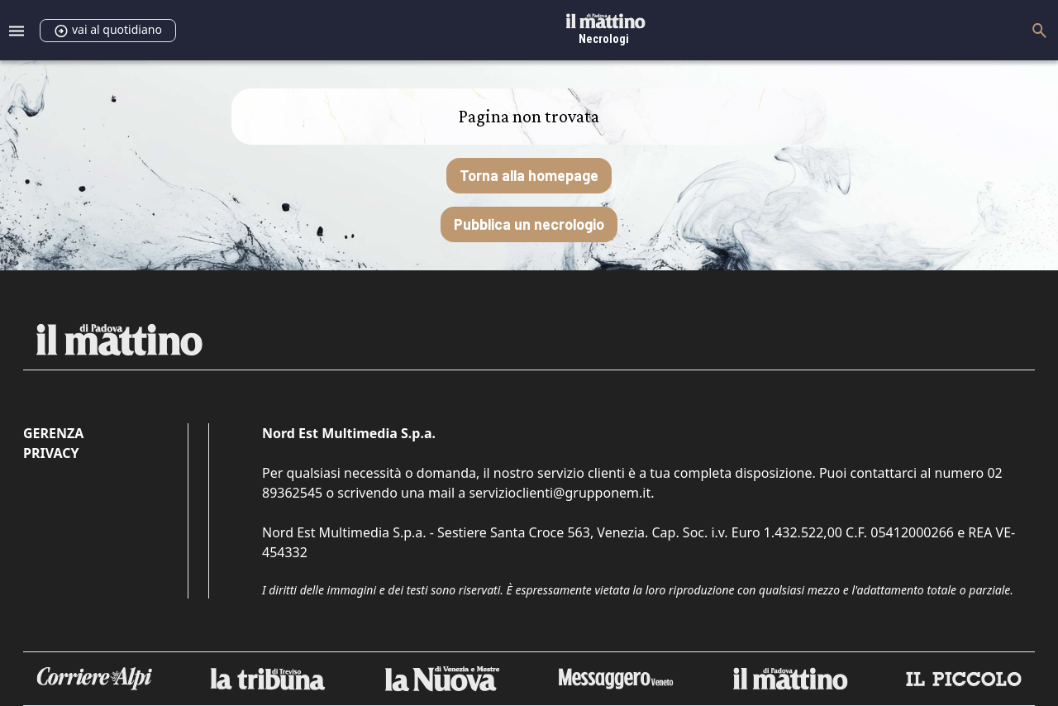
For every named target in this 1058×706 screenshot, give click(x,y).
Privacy (51, 453)
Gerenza (53, 433)
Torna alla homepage (529, 175)
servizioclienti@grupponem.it (560, 493)
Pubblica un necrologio (529, 224)
